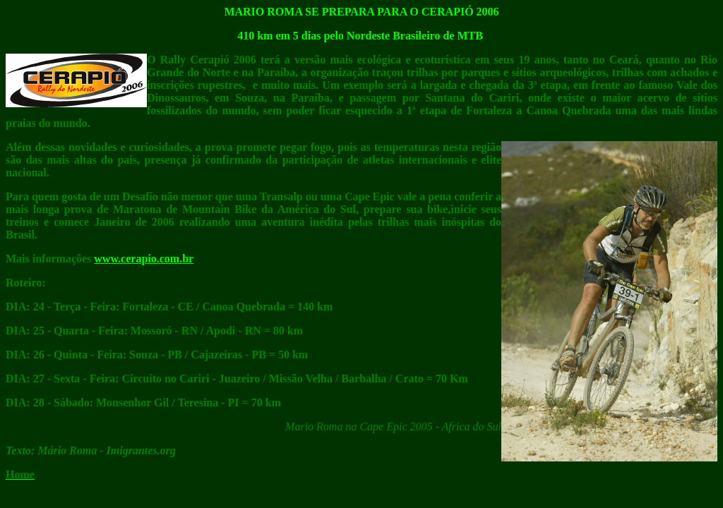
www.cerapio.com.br (143, 259)
